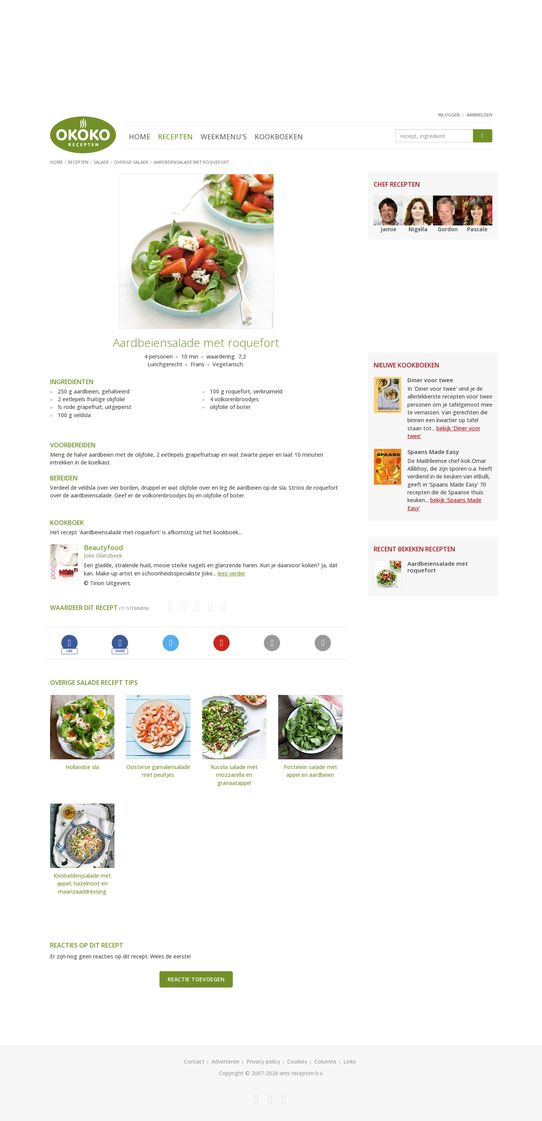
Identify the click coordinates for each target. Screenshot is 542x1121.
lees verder (231, 573)
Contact (194, 1061)
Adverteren (225, 1061)
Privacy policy (263, 1061)
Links (349, 1061)
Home (139, 136)
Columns (325, 1061)
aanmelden (479, 115)
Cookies (297, 1061)
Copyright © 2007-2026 (248, 1073)
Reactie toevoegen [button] (196, 979)
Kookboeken (279, 136)
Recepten (175, 136)
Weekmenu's (224, 136)
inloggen (449, 115)
